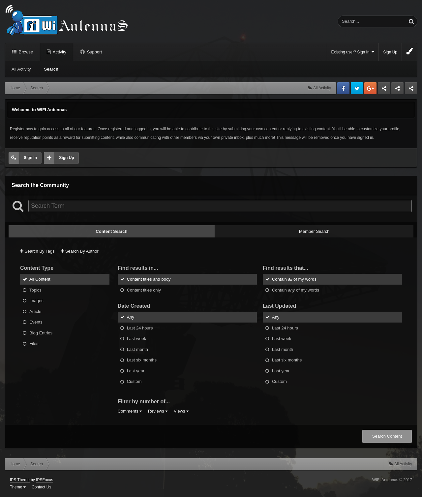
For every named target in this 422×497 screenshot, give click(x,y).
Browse (25, 51)
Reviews (158, 411)
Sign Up (390, 52)
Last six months (142, 359)
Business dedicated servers (384, 90)
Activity (59, 51)
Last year (135, 370)
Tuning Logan (398, 90)
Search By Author (80, 251)
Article (35, 311)
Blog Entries (40, 332)
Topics (35, 289)
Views (181, 411)
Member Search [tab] (314, 231)
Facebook (343, 88)
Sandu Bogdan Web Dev (411, 90)
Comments (130, 411)
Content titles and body (149, 279)
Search (51, 69)
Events (36, 322)
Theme (18, 487)
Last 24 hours (140, 327)
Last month (137, 349)
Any (130, 317)
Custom (134, 381)
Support (94, 51)
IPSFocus (44, 480)
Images (36, 300)
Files (33, 343)
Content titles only (144, 289)
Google (370, 88)
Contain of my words (294, 279)
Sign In (30, 157)
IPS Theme (20, 480)
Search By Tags (37, 251)
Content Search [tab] (111, 231)
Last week (136, 338)
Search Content (387, 436)
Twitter (357, 88)
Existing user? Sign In (353, 51)
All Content (39, 279)
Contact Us (41, 487)
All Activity (21, 69)
